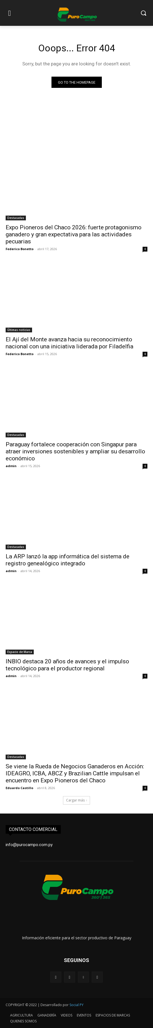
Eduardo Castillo (19, 788)
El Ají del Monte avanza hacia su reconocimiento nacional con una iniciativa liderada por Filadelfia (69, 343)
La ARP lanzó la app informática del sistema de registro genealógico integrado (67, 560)
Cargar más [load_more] (76, 800)
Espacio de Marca (19, 652)
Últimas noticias (18, 330)
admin (11, 466)
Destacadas (15, 218)
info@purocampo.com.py (29, 844)
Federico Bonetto (19, 249)
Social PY (76, 1004)
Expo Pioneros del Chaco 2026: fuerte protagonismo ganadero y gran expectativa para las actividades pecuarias (73, 234)
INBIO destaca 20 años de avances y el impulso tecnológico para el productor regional (67, 665)
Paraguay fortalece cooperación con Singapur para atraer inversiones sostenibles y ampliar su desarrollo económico (75, 451)
